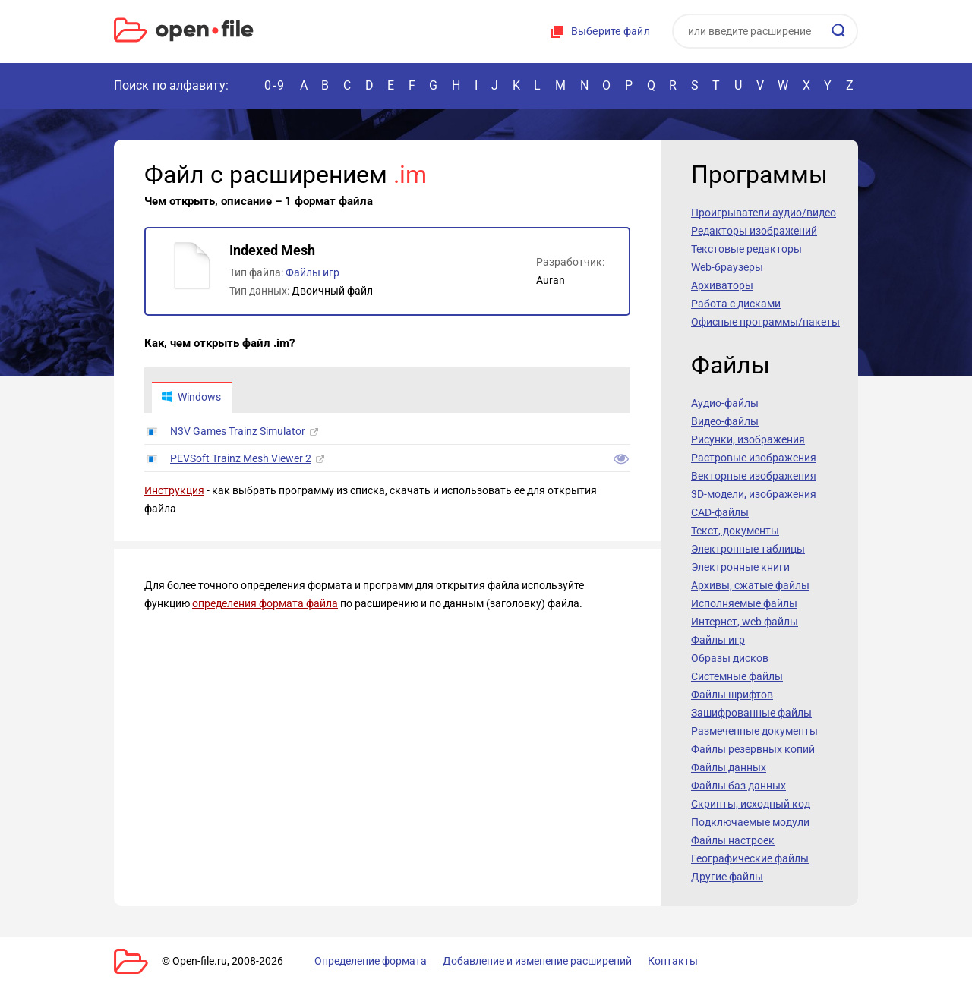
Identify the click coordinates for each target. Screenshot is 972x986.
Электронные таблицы (748, 549)
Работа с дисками (736, 304)
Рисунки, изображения (748, 439)
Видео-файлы (725, 421)
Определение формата (367, 961)
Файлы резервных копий (753, 749)
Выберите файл (610, 31)
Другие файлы (727, 877)
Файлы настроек (733, 840)
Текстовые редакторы (746, 249)
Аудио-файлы (725, 403)
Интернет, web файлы (744, 622)
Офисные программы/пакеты (765, 322)
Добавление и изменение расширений (530, 961)
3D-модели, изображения (753, 494)
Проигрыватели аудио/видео (763, 212)
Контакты (663, 961)
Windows (192, 398)
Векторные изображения (753, 476)
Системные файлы (737, 676)
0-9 (275, 85)
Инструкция (174, 491)
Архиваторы (722, 285)
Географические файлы (750, 858)
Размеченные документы (754, 731)
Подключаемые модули (750, 822)
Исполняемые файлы (744, 603)
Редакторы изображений (754, 231)
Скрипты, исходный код (750, 804)
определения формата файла (265, 604)
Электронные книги (740, 567)
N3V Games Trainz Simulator (237, 432)
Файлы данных (728, 767)
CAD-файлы (720, 512)
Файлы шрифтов (732, 694)
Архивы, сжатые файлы (750, 585)
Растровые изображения (753, 458)
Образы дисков (729, 658)
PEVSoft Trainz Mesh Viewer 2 (240, 459)
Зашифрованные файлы (751, 713)
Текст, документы (735, 531)
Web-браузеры (727, 267)
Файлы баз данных (738, 786)
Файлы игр (312, 272)
